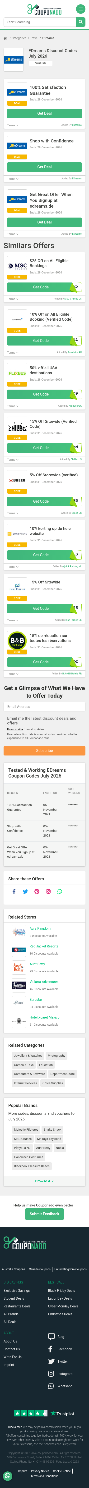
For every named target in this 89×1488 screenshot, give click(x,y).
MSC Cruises (23, 1139)
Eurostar (36, 999)
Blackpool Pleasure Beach (32, 1166)
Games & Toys (24, 1065)
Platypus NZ (22, 1148)
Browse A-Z (44, 1181)
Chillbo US (76, 459)
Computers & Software (29, 1074)
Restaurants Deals (17, 1306)
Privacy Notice (40, 1471)
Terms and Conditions (44, 1476)
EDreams (48, 38)
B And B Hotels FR (72, 673)
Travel (34, 38)
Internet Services (25, 1083)
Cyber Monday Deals (63, 1306)
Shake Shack (52, 1129)
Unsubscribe (15, 729)
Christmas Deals (60, 1314)
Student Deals (14, 1298)
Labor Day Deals (60, 1298)
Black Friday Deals (61, 1290)
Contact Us (12, 1349)
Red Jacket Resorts (44, 946)
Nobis (60, 1148)
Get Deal (44, 113)
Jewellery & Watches (28, 1055)
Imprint (9, 1365)
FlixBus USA (75, 406)
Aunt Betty (37, 964)
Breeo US (77, 513)
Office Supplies (52, 1083)
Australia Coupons (13, 1269)
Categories (19, 38)
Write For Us (13, 1357)
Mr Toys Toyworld (49, 1139)
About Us (10, 1341)
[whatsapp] (59, 891)
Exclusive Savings (17, 1290)
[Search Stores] (80, 22)
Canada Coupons (40, 1269)
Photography (56, 1055)
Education (46, 1065)
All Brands (11, 1314)
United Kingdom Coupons (70, 1269)
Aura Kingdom (40, 928)
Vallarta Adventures (44, 982)
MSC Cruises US (73, 298)
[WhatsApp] (9, 1476)
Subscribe (44, 750)
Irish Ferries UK (74, 620)
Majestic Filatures (26, 1129)
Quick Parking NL (72, 566)
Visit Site (41, 63)
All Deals (10, 1322)
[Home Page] (8, 38)
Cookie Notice (62, 1471)
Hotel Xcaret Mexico (45, 1017)
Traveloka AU (75, 352)
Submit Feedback (44, 1214)
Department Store (62, 1074)
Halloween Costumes (28, 1157)
